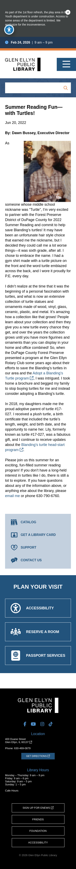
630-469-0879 (22, 748)
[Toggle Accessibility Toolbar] (9, 30)
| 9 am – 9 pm (29, 42)
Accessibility (38, 842)
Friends (38, 819)
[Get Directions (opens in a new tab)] (38, 756)
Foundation (38, 830)
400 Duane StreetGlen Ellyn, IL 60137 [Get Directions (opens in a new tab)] (18, 741)
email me (12, 496)
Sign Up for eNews (37, 807)
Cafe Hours (11, 790)
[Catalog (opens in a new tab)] (38, 522)
